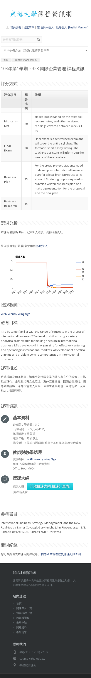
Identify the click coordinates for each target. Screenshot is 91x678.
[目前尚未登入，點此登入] (52, 27)
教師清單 (21, 632)
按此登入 (42, 246)
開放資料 (21, 627)
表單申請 (21, 622)
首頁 (19, 603)
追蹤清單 (29, 27)
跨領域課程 (22, 618)
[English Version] (78, 27)
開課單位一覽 (24, 608)
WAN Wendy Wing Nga (15, 314)
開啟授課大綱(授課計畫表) (50, 486)
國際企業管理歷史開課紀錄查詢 (61, 554)
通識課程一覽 (24, 613)
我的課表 (15, 27)
